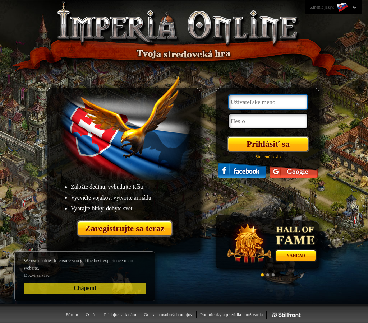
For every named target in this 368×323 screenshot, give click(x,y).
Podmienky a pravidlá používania (231, 314)
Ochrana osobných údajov (168, 314)
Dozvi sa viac (37, 275)
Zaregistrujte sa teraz (125, 228)
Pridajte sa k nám (120, 314)
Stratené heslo (268, 156)
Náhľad (295, 255)
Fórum (72, 314)
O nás (91, 314)
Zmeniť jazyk (329, 7)
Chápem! (85, 288)
